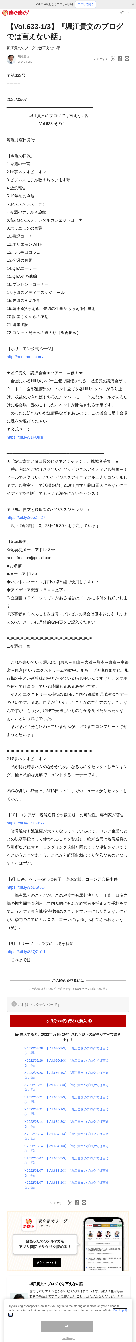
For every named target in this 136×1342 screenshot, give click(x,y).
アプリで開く (86, 4)
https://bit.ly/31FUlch (25, 437)
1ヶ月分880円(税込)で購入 (68, 1021)
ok (67, 1329)
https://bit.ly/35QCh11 (26, 951)
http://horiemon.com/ (25, 357)
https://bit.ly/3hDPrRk (26, 823)
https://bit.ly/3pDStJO (26, 887)
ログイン (124, 12)
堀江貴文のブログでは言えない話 (33, 48)
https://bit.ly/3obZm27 (26, 517)
